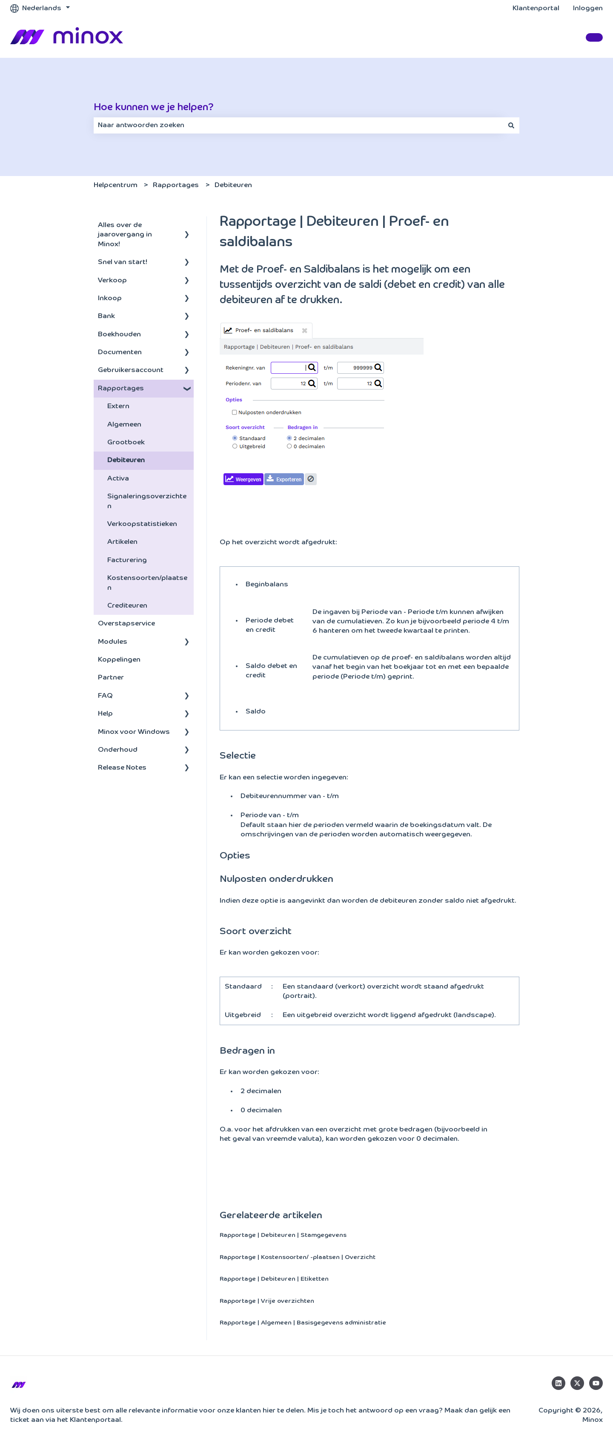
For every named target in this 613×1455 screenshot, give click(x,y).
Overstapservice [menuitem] (126, 623)
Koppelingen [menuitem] (119, 659)
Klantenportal (536, 8)
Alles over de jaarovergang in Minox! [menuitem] (125, 235)
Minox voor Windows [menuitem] (134, 732)
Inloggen (588, 8)
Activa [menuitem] (118, 478)
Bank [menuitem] (106, 316)
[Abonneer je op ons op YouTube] (596, 1383)
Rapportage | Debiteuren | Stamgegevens (283, 1235)
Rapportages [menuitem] (121, 388)
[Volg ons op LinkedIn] (558, 1383)
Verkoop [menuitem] (112, 280)
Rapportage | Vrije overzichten (267, 1301)
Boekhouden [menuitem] (119, 334)
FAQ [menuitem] (105, 696)
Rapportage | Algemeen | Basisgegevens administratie (303, 1323)
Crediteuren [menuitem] (127, 605)
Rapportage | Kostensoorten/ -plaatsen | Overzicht (297, 1257)
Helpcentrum (115, 185)
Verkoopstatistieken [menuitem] (142, 524)
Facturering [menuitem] (127, 560)
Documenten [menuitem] (120, 352)
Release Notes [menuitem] (122, 767)
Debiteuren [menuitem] (126, 460)
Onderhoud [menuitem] (117, 750)
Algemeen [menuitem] (124, 424)
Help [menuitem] (105, 713)
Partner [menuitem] (111, 677)
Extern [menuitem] (118, 406)
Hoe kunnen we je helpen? (154, 107)
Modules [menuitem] (112, 642)
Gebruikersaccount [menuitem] (130, 370)
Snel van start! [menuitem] (122, 262)
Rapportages (176, 185)
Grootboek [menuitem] (126, 442)
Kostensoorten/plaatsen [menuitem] (147, 583)
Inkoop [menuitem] (110, 298)
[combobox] (298, 125)
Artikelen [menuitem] (122, 542)
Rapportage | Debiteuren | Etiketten (274, 1279)
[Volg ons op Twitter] (577, 1383)
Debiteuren (233, 185)
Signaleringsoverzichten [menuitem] (146, 501)
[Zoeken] (511, 125)
